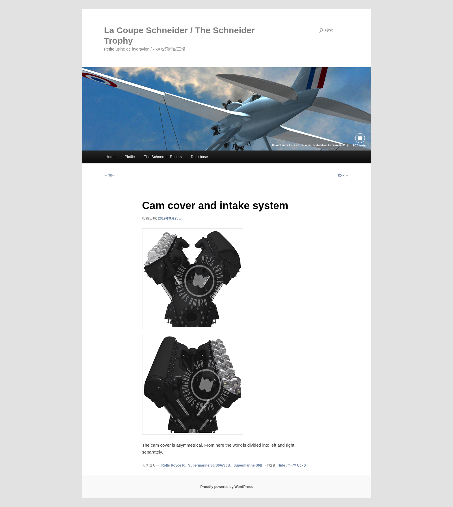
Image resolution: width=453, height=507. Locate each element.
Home (110, 157)
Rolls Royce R (173, 465)
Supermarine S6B (247, 465)
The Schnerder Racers (163, 157)
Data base (199, 157)
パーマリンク (296, 465)
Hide (281, 465)
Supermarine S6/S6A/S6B (209, 465)
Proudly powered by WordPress (226, 487)
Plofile (130, 157)
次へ (343, 175)
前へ (109, 175)
